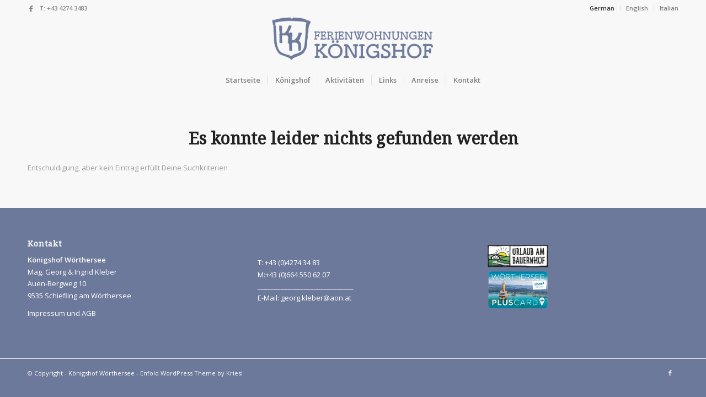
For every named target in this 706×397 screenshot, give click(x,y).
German (602, 8)
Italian (669, 8)
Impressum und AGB (62, 313)
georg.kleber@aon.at (316, 298)
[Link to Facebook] (31, 8)
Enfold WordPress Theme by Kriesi (191, 373)
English (637, 8)
